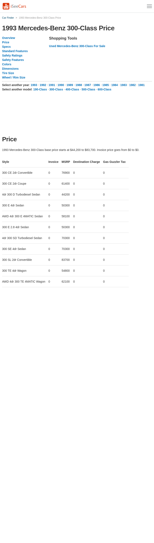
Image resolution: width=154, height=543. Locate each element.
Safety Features (13, 60)
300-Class (56, 89)
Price (5, 42)
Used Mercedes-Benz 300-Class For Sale (77, 46)
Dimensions (10, 68)
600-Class (104, 89)
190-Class (40, 89)
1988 (79, 85)
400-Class (72, 89)
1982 (132, 85)
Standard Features (15, 51)
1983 (123, 85)
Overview (8, 38)
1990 (61, 85)
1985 (105, 85)
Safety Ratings (12, 55)
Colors (6, 64)
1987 (88, 85)
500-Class (88, 89)
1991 (52, 85)
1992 (43, 85)
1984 (114, 85)
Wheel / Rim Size (13, 77)
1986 (96, 85)
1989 (70, 85)
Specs (6, 46)
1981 (141, 85)
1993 (34, 85)
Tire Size (8, 73)
